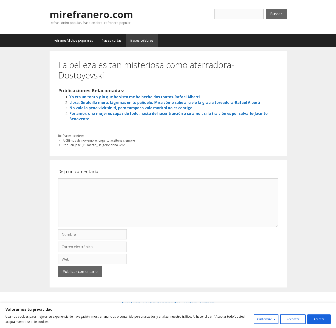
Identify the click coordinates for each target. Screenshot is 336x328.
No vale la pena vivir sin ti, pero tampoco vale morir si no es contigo (130, 107)
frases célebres (141, 40)
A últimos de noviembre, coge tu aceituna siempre (99, 140)
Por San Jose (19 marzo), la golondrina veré (94, 145)
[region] (168, 315)
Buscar (276, 13)
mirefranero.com (91, 14)
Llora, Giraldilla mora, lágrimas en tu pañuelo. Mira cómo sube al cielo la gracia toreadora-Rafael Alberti (164, 102)
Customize (264, 319)
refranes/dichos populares (73, 40)
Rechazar (292, 319)
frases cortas (112, 40)
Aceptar (319, 319)
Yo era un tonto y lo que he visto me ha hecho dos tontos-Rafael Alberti (134, 96)
